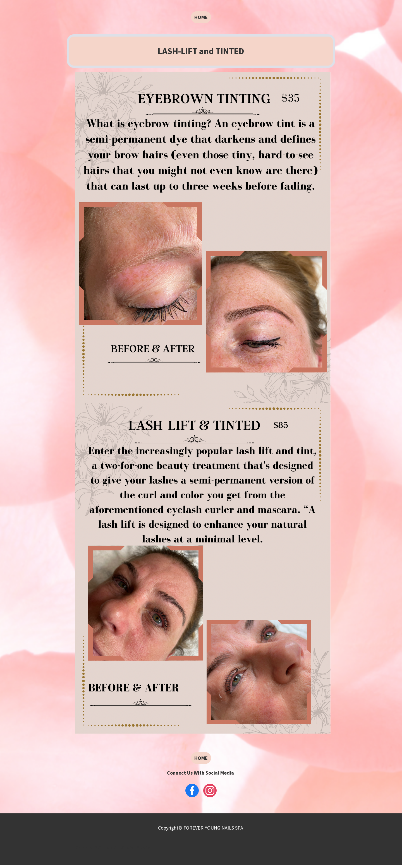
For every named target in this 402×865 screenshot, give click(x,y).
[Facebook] (192, 790)
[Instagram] (210, 790)
